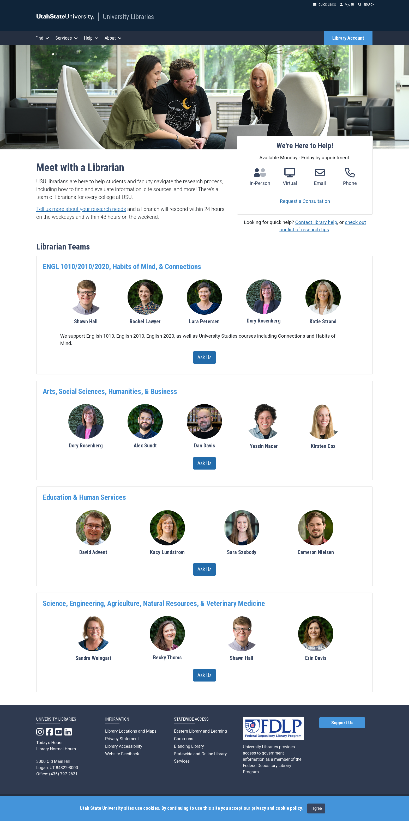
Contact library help (316, 222)
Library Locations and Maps (131, 731)
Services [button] (66, 38)
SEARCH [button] (366, 5)
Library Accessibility (123, 746)
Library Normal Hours (56, 748)
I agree (316, 808)
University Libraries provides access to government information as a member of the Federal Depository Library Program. (272, 759)
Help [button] (91, 38)
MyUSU (347, 5)
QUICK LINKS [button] (324, 5)
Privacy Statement (122, 738)
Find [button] (42, 38)
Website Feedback (122, 753)
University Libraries (128, 17)
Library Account (348, 38)
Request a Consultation (305, 201)
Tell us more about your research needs (81, 209)
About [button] (113, 38)
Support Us (342, 723)
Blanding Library (189, 746)
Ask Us (204, 357)
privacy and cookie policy (276, 808)
